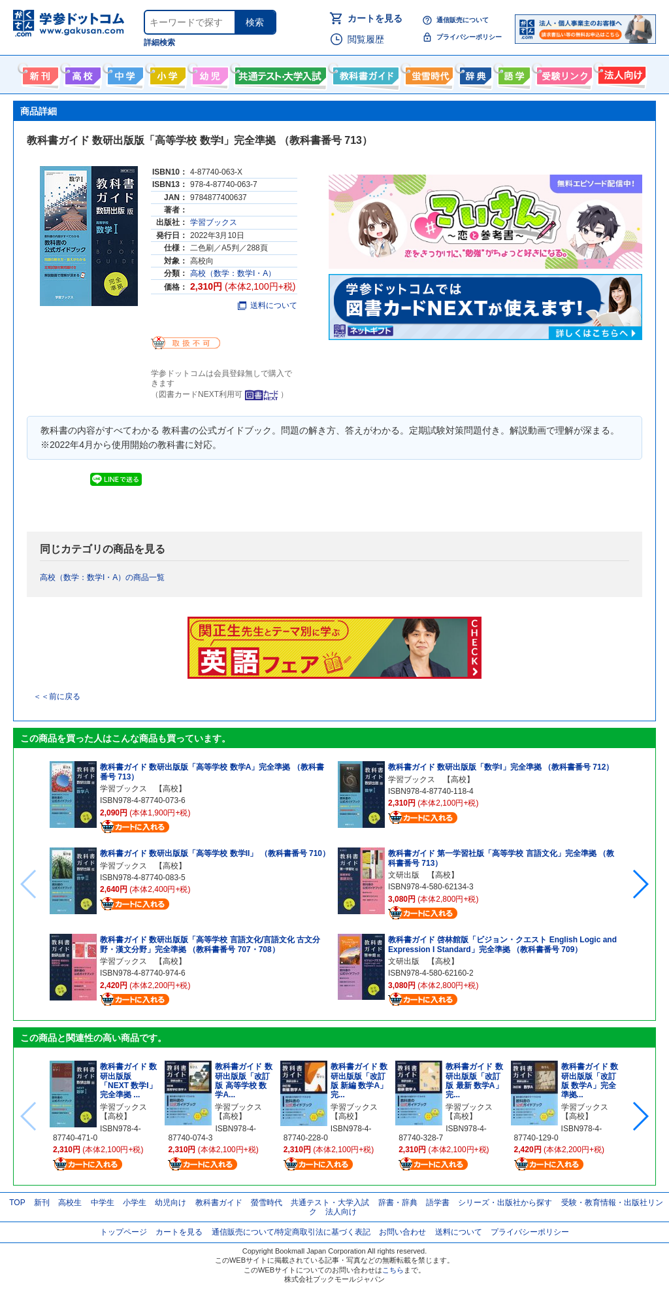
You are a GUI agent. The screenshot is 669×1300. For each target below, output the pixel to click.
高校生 (70, 1202)
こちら (393, 1270)
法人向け (620, 73)
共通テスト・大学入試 (279, 73)
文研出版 (403, 875)
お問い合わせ (402, 1232)
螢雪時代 (427, 73)
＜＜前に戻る (56, 696)
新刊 (42, 1202)
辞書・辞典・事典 (474, 73)
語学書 (512, 73)
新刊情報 (39, 73)
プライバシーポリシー (469, 37)
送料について (267, 305)
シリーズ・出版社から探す (505, 1202)
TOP (17, 1202)
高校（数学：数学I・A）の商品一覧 (102, 577)
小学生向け (166, 73)
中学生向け (124, 73)
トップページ (123, 1232)
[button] (640, 884)
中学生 (102, 1202)
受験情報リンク (562, 73)
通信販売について (462, 20)
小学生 (134, 1202)
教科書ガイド (364, 73)
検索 (255, 22)
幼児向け (209, 73)
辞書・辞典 (397, 1202)
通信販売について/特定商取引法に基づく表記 (291, 1232)
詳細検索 (159, 42)
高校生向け (81, 73)
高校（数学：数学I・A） (233, 273)
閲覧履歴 (366, 39)
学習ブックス (213, 222)
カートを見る (375, 18)
